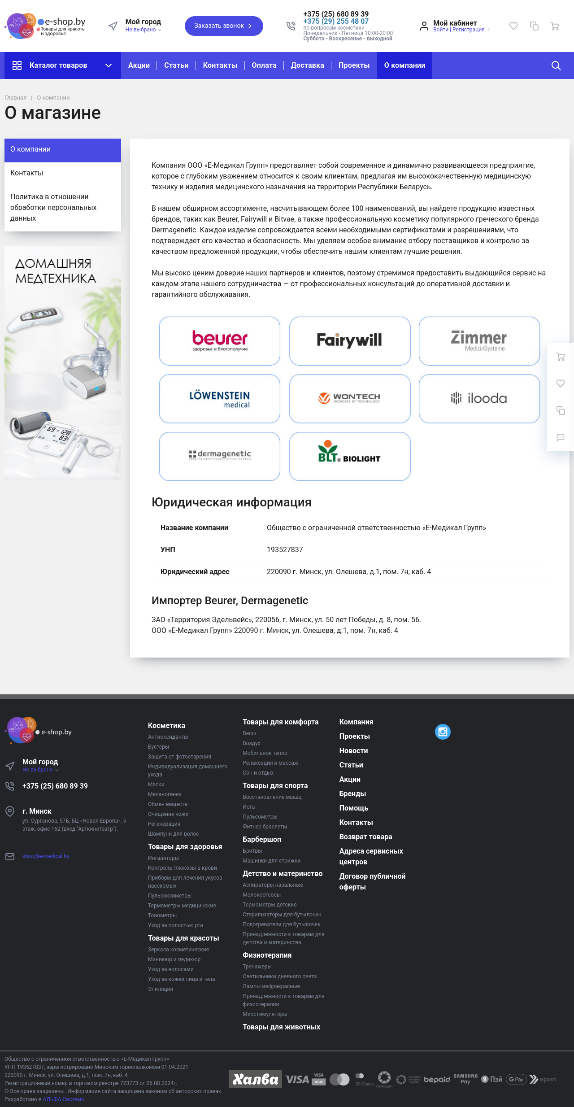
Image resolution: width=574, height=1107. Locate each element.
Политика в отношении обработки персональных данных (53, 207)
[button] (348, 14)
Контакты (220, 65)
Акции (139, 65)
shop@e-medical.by (46, 856)
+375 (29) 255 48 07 (336, 21)
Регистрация (468, 29)
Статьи (176, 65)
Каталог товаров (63, 65)
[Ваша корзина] (555, 26)
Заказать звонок (223, 26)
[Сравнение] (534, 26)
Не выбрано (144, 29)
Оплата (264, 65)
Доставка (307, 65)
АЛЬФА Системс (63, 1099)
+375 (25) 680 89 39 (55, 786)
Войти (440, 29)
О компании (405, 65)
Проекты (354, 65)
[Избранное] (513, 26)
